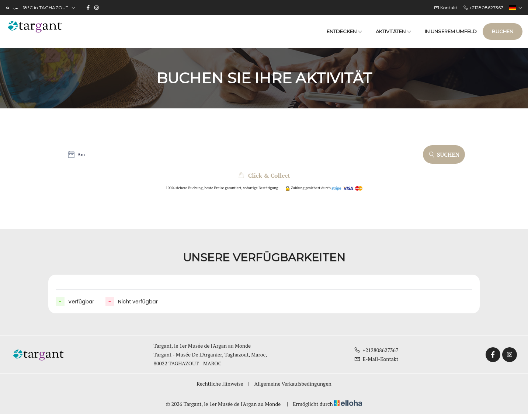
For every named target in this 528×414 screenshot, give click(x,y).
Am (81, 154)
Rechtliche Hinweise (220, 383)
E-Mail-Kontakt (376, 358)
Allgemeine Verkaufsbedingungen (292, 383)
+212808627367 (376, 350)
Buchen (502, 31)
